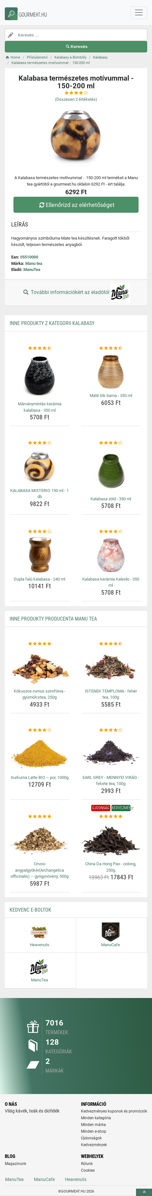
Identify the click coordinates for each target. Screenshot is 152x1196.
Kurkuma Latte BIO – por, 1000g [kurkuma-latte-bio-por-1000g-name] (39, 777)
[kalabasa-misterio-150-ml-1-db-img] (39, 466)
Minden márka (93, 1124)
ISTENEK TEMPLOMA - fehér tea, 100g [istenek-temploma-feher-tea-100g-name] (111, 694)
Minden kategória (96, 1118)
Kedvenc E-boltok (30, 910)
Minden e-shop (93, 1131)
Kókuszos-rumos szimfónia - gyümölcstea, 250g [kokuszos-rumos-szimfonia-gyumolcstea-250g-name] (40, 694)
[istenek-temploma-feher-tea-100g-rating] (111, 644)
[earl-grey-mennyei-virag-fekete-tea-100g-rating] (111, 730)
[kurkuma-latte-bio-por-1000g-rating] (39, 730)
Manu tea (33, 263)
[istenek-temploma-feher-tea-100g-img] (111, 666)
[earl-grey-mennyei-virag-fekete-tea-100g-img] (111, 753)
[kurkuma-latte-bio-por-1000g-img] (39, 753)
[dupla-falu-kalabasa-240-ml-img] (39, 554)
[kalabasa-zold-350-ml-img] (111, 470)
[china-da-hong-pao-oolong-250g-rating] (111, 816)
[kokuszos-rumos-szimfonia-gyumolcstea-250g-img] (39, 666)
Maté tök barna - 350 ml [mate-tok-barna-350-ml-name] (111, 395)
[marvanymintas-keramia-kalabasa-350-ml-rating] (39, 348)
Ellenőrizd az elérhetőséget (75, 205)
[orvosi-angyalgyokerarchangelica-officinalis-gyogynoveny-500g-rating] (39, 816)
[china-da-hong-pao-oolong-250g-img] (111, 839)
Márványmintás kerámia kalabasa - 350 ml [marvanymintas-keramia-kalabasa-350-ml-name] (39, 407)
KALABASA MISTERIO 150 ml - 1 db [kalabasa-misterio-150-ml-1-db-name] (39, 493)
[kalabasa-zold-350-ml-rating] (111, 443)
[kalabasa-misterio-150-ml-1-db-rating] (39, 443)
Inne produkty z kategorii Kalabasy (52, 323)
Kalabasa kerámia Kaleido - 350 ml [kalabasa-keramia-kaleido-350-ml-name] (110, 582)
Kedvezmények (94, 1145)
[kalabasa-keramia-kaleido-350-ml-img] (111, 554)
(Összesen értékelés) (76, 99)
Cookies (88, 1170)
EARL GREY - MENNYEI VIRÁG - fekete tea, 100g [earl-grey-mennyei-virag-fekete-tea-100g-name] (111, 780)
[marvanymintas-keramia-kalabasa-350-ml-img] (39, 375)
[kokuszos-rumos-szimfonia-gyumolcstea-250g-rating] (39, 644)
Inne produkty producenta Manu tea (53, 619)
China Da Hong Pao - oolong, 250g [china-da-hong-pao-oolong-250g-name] (110, 867)
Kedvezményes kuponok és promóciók (114, 1111)
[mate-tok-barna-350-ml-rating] (111, 348)
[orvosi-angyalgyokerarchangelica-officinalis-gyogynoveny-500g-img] (39, 839)
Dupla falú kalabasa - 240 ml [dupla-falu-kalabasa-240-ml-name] (39, 579)
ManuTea (31, 269)
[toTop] (144, 1192)
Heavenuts (75, 1179)
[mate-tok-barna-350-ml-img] (111, 371)
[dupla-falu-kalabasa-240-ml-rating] (39, 531)
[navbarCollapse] (139, 12)
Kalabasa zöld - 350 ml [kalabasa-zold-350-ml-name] (111, 498)
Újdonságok (91, 1138)
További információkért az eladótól (76, 292)
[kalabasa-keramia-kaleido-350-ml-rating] (111, 531)
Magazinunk (15, 1163)
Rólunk (87, 1163)
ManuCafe (44, 1179)
